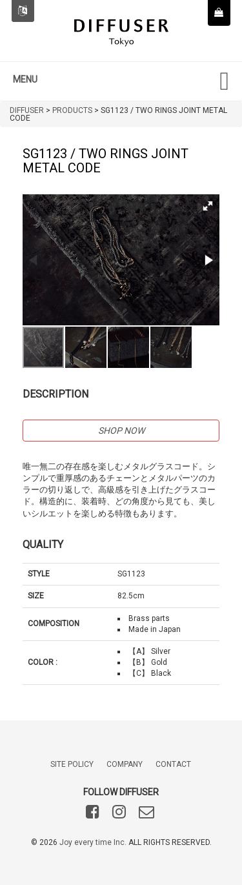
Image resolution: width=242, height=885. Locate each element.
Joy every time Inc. (92, 842)
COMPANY (124, 764)
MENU (25, 79)
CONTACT (173, 764)
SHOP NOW (121, 430)
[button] (207, 206)
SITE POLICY (72, 764)
